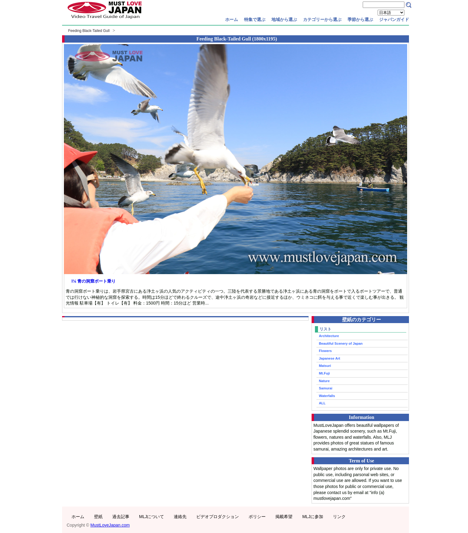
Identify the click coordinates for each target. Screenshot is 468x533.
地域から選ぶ (284, 19)
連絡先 (180, 516)
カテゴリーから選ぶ (322, 19)
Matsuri (325, 366)
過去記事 (120, 516)
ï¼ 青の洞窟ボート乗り (94, 281)
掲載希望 (283, 516)
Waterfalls (327, 396)
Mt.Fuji (324, 373)
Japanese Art (329, 358)
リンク (339, 516)
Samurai (325, 388)
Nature (324, 381)
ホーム (231, 19)
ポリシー (257, 516)
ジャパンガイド (394, 19)
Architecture (329, 336)
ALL (322, 403)
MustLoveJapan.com (110, 525)
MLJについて (151, 516)
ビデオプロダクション (217, 516)
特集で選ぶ (254, 19)
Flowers (325, 351)
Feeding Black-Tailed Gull (89, 31)
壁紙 (98, 516)
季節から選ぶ (360, 19)
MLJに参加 (312, 516)
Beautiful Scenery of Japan (341, 343)
